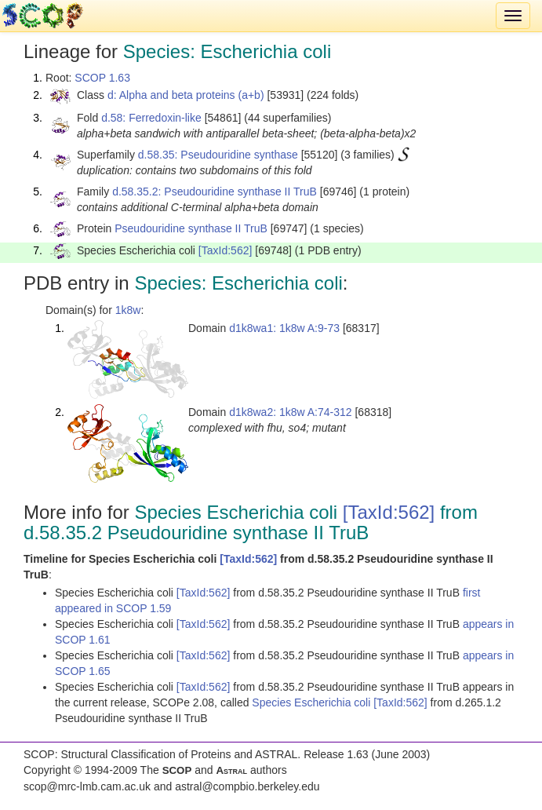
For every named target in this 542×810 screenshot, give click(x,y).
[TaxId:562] (225, 250)
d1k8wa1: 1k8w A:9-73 (284, 328)
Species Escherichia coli (312, 702)
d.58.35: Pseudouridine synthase (218, 154)
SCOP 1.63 (102, 77)
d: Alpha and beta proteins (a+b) (185, 95)
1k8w (128, 310)
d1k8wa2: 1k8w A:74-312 (290, 412)
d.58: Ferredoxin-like (151, 117)
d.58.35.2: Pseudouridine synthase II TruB (214, 191)
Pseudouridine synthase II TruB (191, 228)
